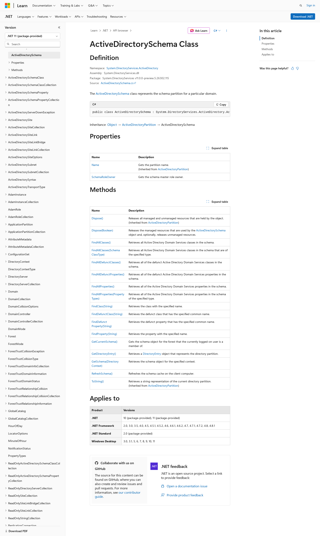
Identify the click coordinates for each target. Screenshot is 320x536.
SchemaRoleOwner (103, 177)
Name (95, 165)
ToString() (98, 381)
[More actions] (226, 30)
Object (112, 124)
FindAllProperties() (103, 286)
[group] (160, 112)
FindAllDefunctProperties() (108, 274)
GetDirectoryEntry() (104, 354)
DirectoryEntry (152, 354)
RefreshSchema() (102, 373)
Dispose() (97, 218)
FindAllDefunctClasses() (106, 262)
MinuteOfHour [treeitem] (17, 441)
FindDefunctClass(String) (107, 314)
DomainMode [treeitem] (16, 329)
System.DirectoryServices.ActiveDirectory (132, 68)
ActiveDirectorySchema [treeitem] (26, 55)
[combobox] (32, 36)
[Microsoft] (7, 5)
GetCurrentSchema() (104, 341)
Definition (268, 38)
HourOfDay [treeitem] (15, 426)
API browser (120, 30)
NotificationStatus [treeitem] (19, 448)
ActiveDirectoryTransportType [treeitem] (26, 187)
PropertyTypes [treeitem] (17, 456)
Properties (268, 43)
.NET (105, 30)
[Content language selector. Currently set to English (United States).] (23, 528)
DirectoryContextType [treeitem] (21, 269)
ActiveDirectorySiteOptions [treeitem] (25, 157)
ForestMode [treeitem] (15, 344)
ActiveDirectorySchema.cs (117, 83)
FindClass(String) (102, 306)
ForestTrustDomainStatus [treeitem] (24, 381)
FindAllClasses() (101, 242)
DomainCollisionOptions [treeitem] (23, 306)
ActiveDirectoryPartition (139, 124)
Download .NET (303, 16)
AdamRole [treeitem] (14, 209)
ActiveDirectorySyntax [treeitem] (22, 179)
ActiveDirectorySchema (112, 93)
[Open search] (301, 5)
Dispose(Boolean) (102, 230)
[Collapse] (59, 27)
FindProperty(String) (104, 334)
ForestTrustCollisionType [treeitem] (23, 359)
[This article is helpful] (292, 68)
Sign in (311, 5)
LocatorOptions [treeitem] (18, 433)
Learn (94, 30)
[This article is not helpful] (297, 68)
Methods (267, 49)
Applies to (268, 54)
